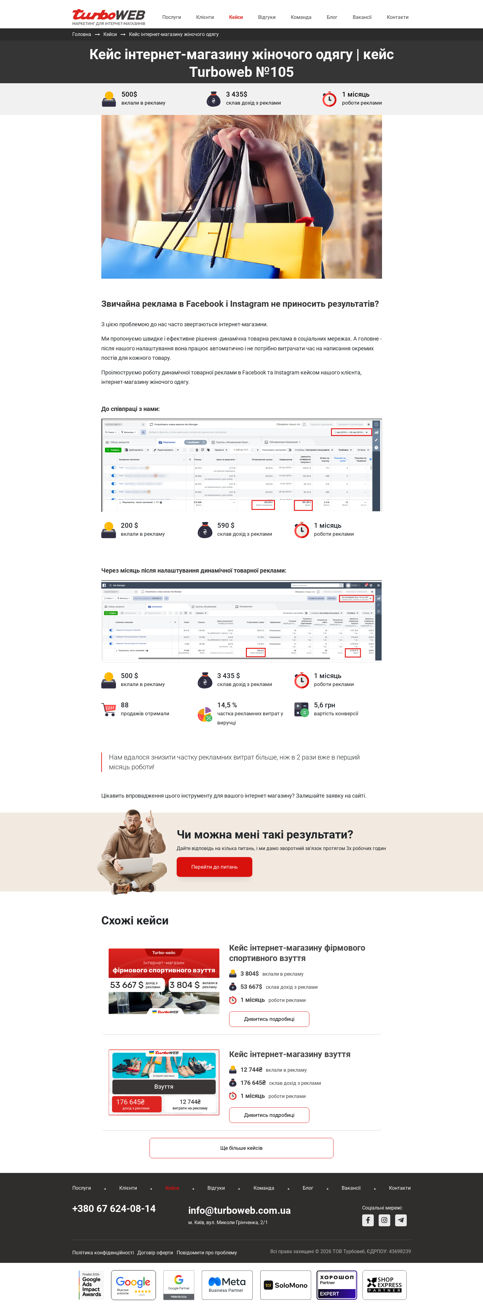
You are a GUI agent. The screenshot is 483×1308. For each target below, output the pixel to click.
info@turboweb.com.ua (239, 1211)
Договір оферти (155, 1253)
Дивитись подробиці (269, 1019)
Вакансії (362, 17)
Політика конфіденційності (103, 1253)
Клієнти (205, 17)
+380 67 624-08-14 (114, 1209)
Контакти (398, 17)
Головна (81, 34)
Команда (301, 17)
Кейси (236, 17)
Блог (332, 17)
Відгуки (267, 17)
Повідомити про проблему (207, 1253)
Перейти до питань (214, 867)
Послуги (171, 17)
